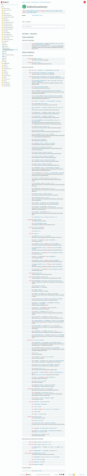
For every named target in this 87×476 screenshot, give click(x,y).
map (34, 236)
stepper (35, 372)
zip (34, 428)
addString (36, 72)
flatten (35, 172)
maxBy (35, 243)
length (35, 233)
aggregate (36, 446)
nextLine (36, 470)
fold (35, 178)
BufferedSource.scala (37, 15)
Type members (25, 33)
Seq (47, 44)
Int (59, 43)
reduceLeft (36, 316)
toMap (35, 409)
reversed (36, 340)
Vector (40, 420)
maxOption (36, 252)
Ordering (51, 239)
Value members (33, 33)
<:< (50, 409)
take (35, 381)
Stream (40, 464)
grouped (35, 202)
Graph (23, 21)
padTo (35, 293)
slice (35, 356)
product (35, 307)
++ (34, 70)
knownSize (36, 231)
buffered (36, 86)
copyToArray (36, 107)
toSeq (35, 411)
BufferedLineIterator (46, 2)
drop (35, 139)
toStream (36, 464)
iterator (36, 227)
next (35, 62)
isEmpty (35, 219)
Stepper (41, 372)
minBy (35, 260)
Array (49, 107)
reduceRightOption (38, 334)
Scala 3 (23, 2)
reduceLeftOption (37, 320)
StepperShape (56, 372)
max (34, 239)
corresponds (36, 120)
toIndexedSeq (37, 404)
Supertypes (28, 21)
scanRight (36, 456)
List (39, 406)
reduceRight (36, 330)
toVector (36, 420)
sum (34, 377)
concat (35, 101)
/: (34, 441)
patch (35, 302)
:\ (34, 444)
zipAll (35, 430)
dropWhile (36, 143)
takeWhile (36, 384)
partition (36, 298)
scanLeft (36, 347)
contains (36, 103)
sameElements (37, 342)
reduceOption (37, 325)
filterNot (36, 160)
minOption (36, 269)
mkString (36, 272)
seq (34, 459)
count (35, 126)
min (34, 256)
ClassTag (46, 397)
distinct (36, 130)
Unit (48, 197)
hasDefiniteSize (37, 452)
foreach (35, 197)
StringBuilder (43, 72)
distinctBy (36, 134)
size (35, 352)
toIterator (36, 461)
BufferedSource (35, 2)
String (59, 11)
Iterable (40, 340)
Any (41, 103)
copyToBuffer (37, 450)
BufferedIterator (42, 86)
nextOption (36, 285)
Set (44, 414)
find (35, 163)
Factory (43, 392)
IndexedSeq (42, 404)
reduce (35, 311)
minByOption (36, 264)
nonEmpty (36, 289)
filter (35, 156)
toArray (35, 397)
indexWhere (36, 217)
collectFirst (37, 95)
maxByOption (36, 247)
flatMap (35, 167)
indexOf (35, 206)
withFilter (36, 422)
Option (58, 95)
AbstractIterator (51, 11)
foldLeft (36, 183)
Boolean (39, 58)
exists (35, 152)
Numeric (52, 307)
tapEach (35, 388)
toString (36, 416)
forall (35, 193)
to (34, 392)
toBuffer (36, 401)
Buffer (46, 401)
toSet (35, 414)
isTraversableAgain (38, 223)
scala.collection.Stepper (40, 374)
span (35, 364)
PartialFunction (44, 90)
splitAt (35, 368)
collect (35, 90)
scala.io (28, 2)
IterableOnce (48, 70)
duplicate (36, 147)
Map (56, 409)
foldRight (36, 188)
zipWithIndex (37, 434)
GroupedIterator (38, 43)
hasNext (35, 58)
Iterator (28, 12)
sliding (35, 360)
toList (35, 406)
